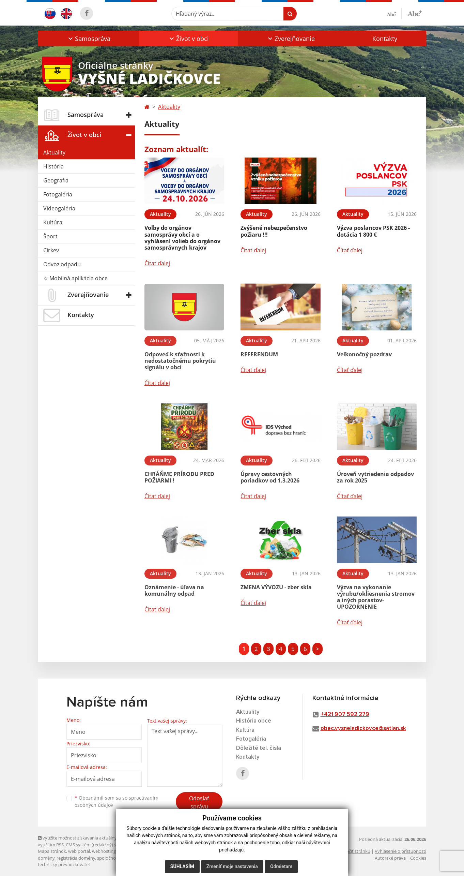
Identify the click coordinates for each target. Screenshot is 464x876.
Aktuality (54, 152)
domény (46, 858)
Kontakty (384, 38)
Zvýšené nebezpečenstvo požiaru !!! (274, 231)
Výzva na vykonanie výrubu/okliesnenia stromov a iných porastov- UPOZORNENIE (376, 597)
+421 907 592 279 (345, 714)
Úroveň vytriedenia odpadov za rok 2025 (375, 477)
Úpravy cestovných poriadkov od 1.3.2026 (270, 477)
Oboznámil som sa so (116, 801)
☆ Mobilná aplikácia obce (75, 278)
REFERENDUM (259, 354)
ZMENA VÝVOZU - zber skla (276, 587)
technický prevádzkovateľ (64, 864)
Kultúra (52, 222)
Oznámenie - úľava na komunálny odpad (174, 590)
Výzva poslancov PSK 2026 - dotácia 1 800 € (373, 231)
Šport (50, 236)
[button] (88, 38)
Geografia (55, 180)
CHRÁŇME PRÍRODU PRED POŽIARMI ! (179, 477)
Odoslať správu (199, 802)
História (53, 166)
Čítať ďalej (157, 263)
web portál (79, 851)
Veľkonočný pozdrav (364, 354)
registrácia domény (76, 858)
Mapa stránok (52, 851)
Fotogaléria (57, 194)
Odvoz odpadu (62, 264)
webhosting (104, 851)
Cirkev (51, 250)
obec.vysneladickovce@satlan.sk (363, 728)
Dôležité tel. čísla (258, 748)
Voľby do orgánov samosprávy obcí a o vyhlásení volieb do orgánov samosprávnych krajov (182, 237)
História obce (253, 721)
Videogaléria (59, 208)
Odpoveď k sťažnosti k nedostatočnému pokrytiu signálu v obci (180, 361)
